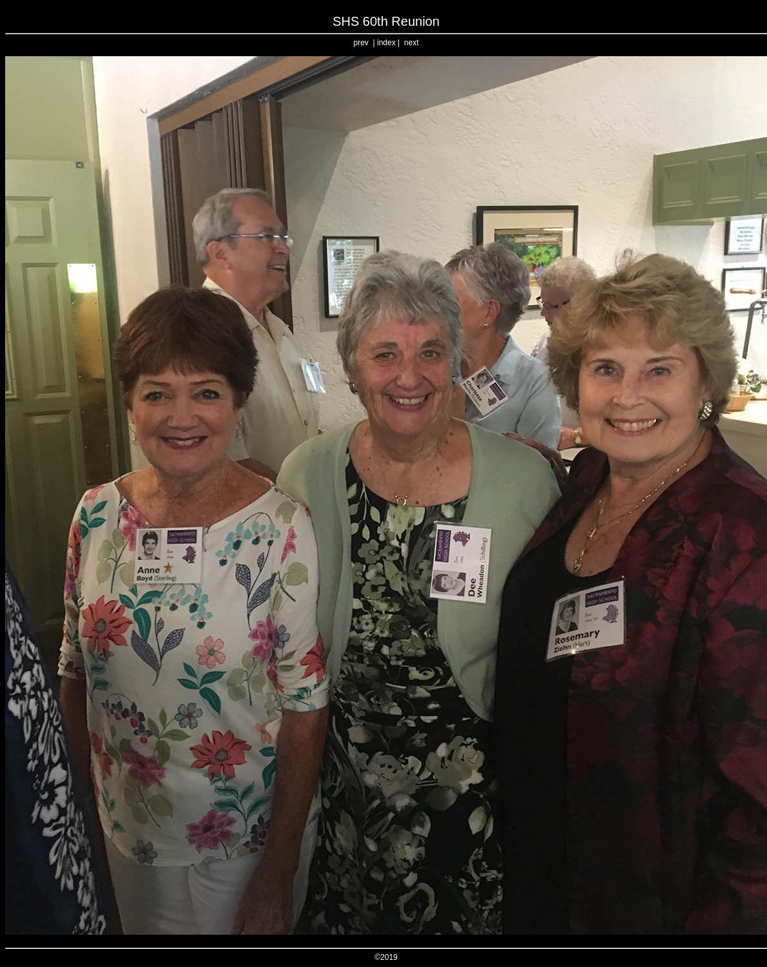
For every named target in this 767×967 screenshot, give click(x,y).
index (386, 42)
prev (361, 42)
